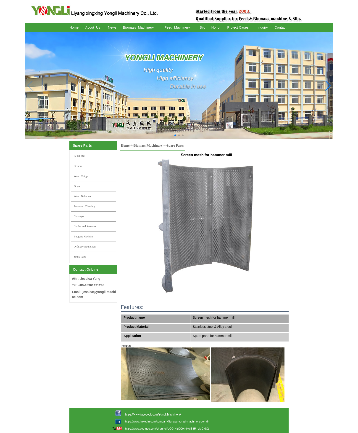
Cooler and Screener (85, 226)
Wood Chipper (82, 176)
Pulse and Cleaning (84, 206)
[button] (175, 135)
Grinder (78, 166)
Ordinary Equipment (85, 246)
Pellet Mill (79, 156)
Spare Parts (80, 256)
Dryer (77, 186)
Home (125, 145)
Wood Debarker (82, 196)
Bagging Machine (83, 236)
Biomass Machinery (148, 145)
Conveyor (79, 216)
